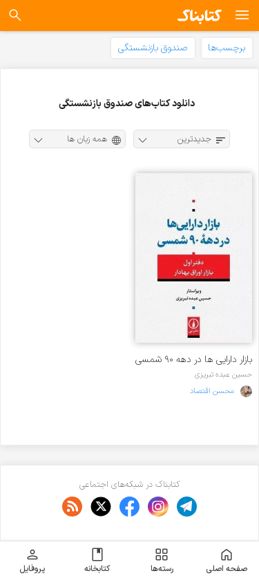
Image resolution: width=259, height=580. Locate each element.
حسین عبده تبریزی (223, 374)
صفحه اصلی (226, 560)
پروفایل (32, 560)
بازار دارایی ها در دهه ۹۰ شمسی (193, 359)
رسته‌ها (162, 560)
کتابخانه (97, 560)
